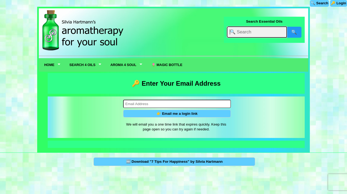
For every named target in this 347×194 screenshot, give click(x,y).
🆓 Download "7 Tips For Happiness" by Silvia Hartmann (174, 162)
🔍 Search (319, 3)
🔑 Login (338, 3)
